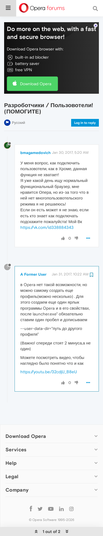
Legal (12, 460)
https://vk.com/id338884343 (47, 210)
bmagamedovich (35, 136)
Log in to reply (85, 106)
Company (17, 473)
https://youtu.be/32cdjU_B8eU (48, 355)
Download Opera (35, 67)
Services (15, 433)
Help (10, 446)
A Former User (33, 257)
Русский (18, 106)
